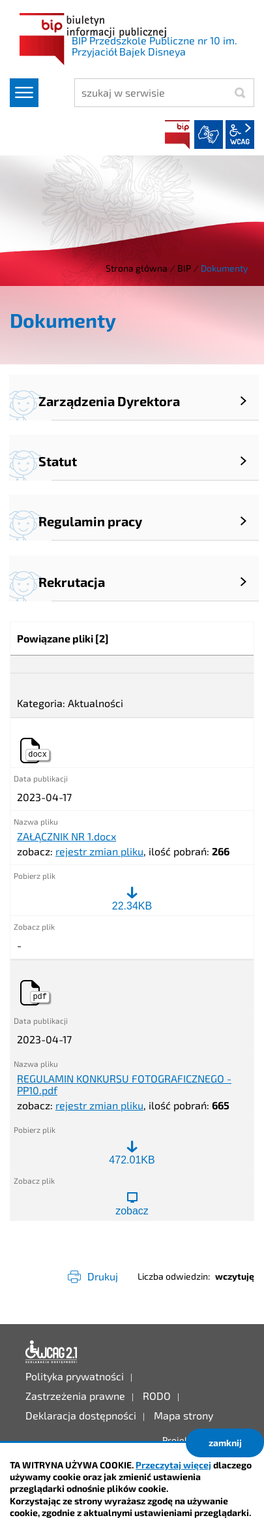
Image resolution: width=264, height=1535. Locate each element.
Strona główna (137, 268)
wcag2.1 (240, 134)
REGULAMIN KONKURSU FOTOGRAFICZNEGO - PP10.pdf (124, 1084)
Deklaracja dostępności (51, 1352)
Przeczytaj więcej (173, 1464)
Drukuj (102, 1276)
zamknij (225, 1442)
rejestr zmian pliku (99, 851)
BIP (177, 134)
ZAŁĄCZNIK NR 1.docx (66, 836)
